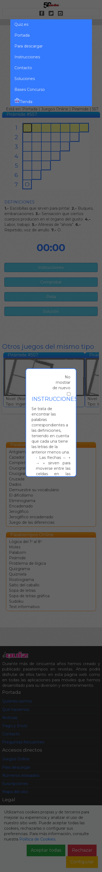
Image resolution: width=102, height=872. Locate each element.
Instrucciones (27, 57)
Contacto (23, 67)
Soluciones (24, 78)
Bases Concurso (29, 89)
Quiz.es (21, 24)
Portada (22, 35)
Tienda (23, 101)
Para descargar (28, 46)
